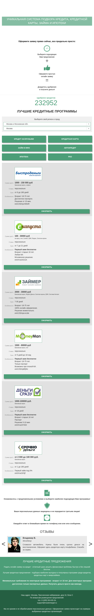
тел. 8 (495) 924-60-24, (47, 600)
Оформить (46, 211)
